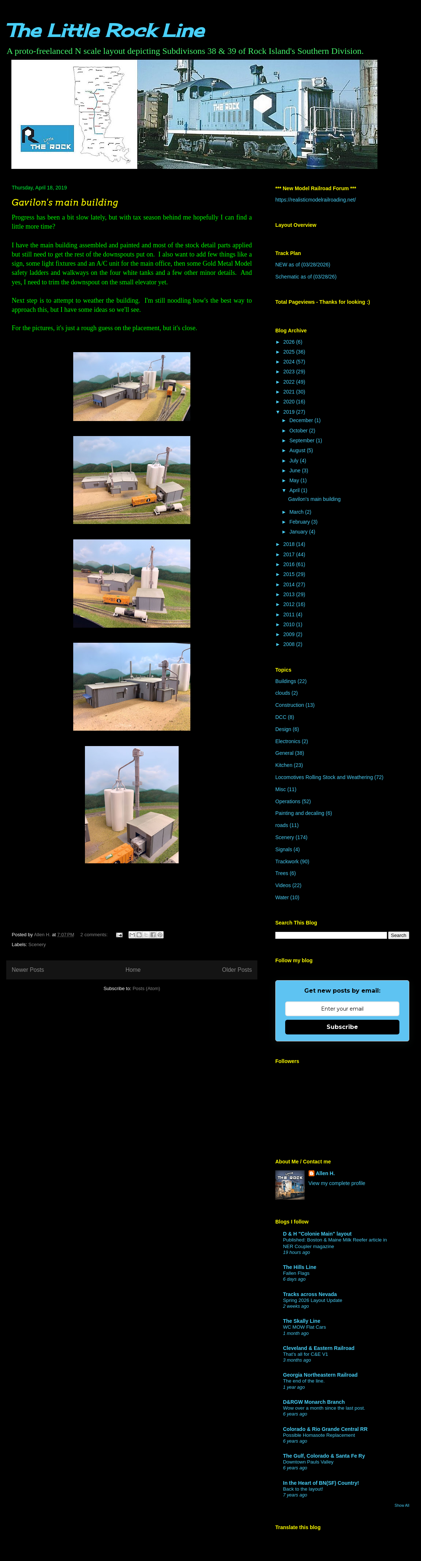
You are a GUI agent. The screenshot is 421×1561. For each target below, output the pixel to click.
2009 (289, 634)
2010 (289, 624)
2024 (289, 362)
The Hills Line (299, 1267)
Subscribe (342, 1026)
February (300, 522)
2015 (289, 574)
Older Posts (237, 970)
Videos (283, 885)
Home (133, 970)
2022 (289, 382)
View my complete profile (337, 1183)
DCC (280, 717)
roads (281, 825)
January (299, 532)
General (284, 753)
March (297, 512)
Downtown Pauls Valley (308, 1462)
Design (283, 729)
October (299, 430)
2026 (289, 342)
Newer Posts (28, 970)
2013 (289, 594)
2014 (289, 584)
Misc (280, 789)
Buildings (285, 681)
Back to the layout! (303, 1489)
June (295, 470)
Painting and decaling (299, 813)
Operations (287, 801)
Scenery (37, 944)
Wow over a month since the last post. (324, 1408)
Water (282, 897)
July (294, 461)
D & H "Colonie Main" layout (317, 1234)
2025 (289, 352)
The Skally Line (301, 1321)
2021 (289, 392)
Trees (281, 873)
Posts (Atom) (146, 988)
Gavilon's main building (65, 202)
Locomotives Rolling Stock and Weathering (324, 777)
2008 (289, 644)
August (297, 450)
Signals (283, 849)
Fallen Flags (296, 1273)
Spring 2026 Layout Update (312, 1300)
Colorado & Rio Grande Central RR (325, 1429)
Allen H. (325, 1173)
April (295, 490)
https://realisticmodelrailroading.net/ (315, 200)
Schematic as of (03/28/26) (305, 277)
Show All (402, 1505)
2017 (289, 554)
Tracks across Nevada (310, 1294)
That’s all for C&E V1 (305, 1354)
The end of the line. (304, 1381)
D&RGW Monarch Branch (314, 1402)
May (294, 480)
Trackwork (287, 861)
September (302, 440)
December (301, 420)
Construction (289, 705)
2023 (289, 371)
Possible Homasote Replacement (319, 1435)
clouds (282, 693)
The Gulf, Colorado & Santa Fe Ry (324, 1456)
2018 (289, 544)
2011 (289, 614)
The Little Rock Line (105, 30)
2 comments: (95, 934)
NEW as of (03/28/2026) (302, 264)
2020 (289, 402)
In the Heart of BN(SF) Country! (321, 1483)
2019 (289, 412)
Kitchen (284, 765)
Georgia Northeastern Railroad (320, 1375)
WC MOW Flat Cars (304, 1327)
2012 (289, 604)
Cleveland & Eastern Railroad (318, 1348)
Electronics (287, 741)
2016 (289, 564)
